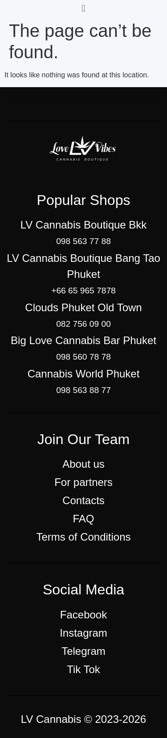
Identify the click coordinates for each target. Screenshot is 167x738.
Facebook (83, 615)
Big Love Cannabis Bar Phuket (83, 340)
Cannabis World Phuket (84, 374)
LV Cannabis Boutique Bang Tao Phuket (83, 266)
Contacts (83, 500)
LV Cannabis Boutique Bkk (83, 225)
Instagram (83, 633)
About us (83, 464)
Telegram (83, 651)
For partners (83, 482)
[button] (83, 8)
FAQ (83, 519)
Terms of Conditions (83, 537)
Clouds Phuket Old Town (83, 307)
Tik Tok (83, 669)
